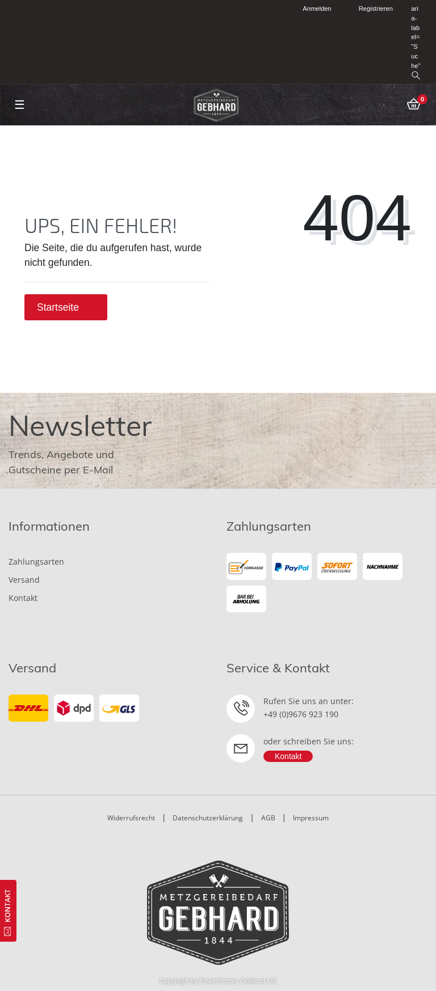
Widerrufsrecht (131, 818)
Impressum (311, 818)
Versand (24, 579)
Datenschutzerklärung (208, 818)
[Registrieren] (369, 9)
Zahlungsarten (36, 561)
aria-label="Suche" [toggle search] (415, 42)
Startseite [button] (66, 307)
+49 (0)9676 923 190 (300, 714)
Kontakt (23, 597)
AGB (268, 818)
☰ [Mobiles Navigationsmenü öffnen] (19, 104)
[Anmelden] (312, 9)
